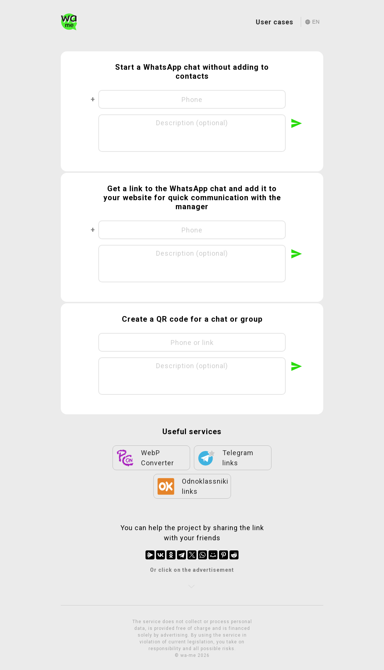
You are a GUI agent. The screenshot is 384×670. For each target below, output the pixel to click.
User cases (274, 22)
